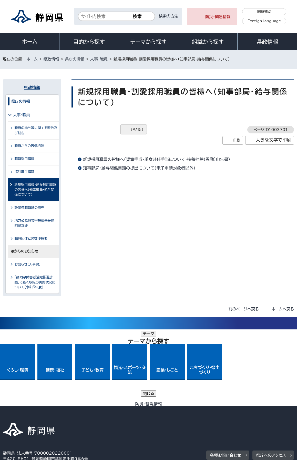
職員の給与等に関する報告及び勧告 (36, 130)
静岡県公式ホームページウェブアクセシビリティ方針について (173, 410)
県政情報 (267, 42)
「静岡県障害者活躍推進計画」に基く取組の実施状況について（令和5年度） (35, 282)
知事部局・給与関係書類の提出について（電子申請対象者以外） (139, 168)
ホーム (29, 41)
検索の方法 (168, 16)
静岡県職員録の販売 (30, 207)
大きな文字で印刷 (273, 140)
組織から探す (208, 42)
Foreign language (264, 21)
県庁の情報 (74, 59)
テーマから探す (148, 42)
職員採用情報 (25, 158)
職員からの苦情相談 (29, 146)
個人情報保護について (84, 410)
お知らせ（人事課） (28, 264)
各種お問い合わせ (225, 378)
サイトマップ (17, 416)
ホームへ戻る (283, 309)
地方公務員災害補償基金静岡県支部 (34, 223)
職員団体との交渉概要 (31, 238)
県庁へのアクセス (271, 378)
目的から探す (89, 42)
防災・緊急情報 (218, 17)
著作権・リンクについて (27, 410)
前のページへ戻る (243, 309)
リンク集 (251, 410)
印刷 (236, 140)
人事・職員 (99, 59)
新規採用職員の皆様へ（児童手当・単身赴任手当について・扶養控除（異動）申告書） (156, 159)
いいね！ (137, 129)
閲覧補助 (264, 11)
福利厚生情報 (25, 171)
